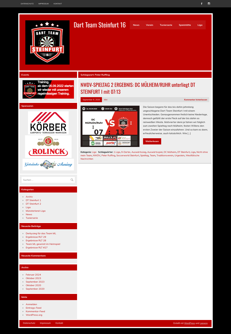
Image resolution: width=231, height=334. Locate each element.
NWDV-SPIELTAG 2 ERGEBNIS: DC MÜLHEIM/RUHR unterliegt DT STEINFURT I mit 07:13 (138, 88)
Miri (105, 99)
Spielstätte (185, 24)
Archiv (29, 196)
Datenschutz (27, 4)
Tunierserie (166, 24)
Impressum (43, 4)
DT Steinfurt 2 (33, 203)
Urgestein (180, 155)
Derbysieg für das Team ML (41, 233)
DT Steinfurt (183, 152)
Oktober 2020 (33, 285)
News (136, 24)
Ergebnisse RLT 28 (36, 240)
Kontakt (58, 4)
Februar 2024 (33, 274)
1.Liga (117, 152)
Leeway (204, 323)
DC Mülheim (170, 152)
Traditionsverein (165, 155)
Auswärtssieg (139, 152)
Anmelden (31, 304)
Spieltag (144, 155)
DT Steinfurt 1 (33, 200)
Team (152, 155)
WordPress (189, 323)
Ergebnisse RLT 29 (36, 236)
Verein (149, 24)
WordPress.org (34, 314)
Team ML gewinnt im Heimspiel (43, 243)
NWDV (96, 155)
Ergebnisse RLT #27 (37, 247)
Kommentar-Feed (35, 311)
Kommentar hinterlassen (195, 99)
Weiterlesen (152, 141)
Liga (200, 24)
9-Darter (125, 152)
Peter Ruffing (108, 155)
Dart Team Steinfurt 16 (100, 24)
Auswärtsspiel (154, 152)
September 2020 (35, 288)
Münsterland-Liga (36, 210)
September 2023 (35, 281)
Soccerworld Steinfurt (127, 155)
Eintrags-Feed (33, 307)
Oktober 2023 (33, 278)
